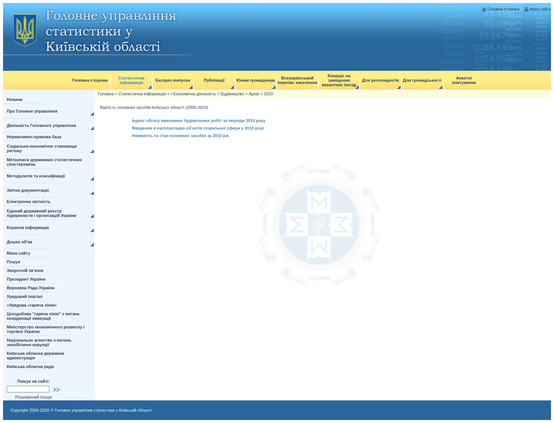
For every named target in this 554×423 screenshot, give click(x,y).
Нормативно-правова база (34, 136)
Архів (254, 94)
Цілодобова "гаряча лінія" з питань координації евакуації (43, 316)
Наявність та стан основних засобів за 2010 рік (180, 135)
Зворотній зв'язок (25, 270)
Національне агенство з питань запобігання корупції (39, 342)
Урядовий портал (25, 296)
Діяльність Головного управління (41, 125)
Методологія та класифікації (36, 176)
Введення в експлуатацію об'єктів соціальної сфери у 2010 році (198, 128)
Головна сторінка (503, 9)
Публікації (214, 80)
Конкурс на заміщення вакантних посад (339, 80)
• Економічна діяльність (193, 94)
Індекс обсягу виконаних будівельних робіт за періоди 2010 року (198, 120)
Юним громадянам (255, 80)
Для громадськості (422, 80)
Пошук (13, 262)
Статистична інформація (131, 80)
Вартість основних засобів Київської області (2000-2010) (154, 107)
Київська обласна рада (30, 366)
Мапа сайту (540, 9)
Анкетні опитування (464, 80)
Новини (15, 99)
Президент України (26, 279)
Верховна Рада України (31, 288)
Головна (106, 94)
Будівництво (232, 94)
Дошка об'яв (19, 242)
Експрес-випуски (172, 80)
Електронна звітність (29, 201)
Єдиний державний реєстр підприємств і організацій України (42, 213)
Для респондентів (380, 80)
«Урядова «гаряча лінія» (32, 305)
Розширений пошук (33, 397)
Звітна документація (28, 190)
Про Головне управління (32, 111)
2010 (268, 94)
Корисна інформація (28, 227)
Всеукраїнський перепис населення (297, 80)
